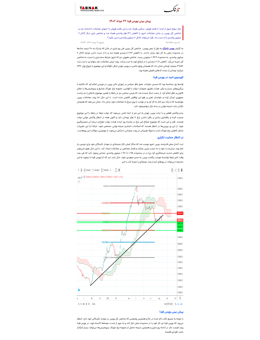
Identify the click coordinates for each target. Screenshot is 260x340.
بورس (127, 48)
